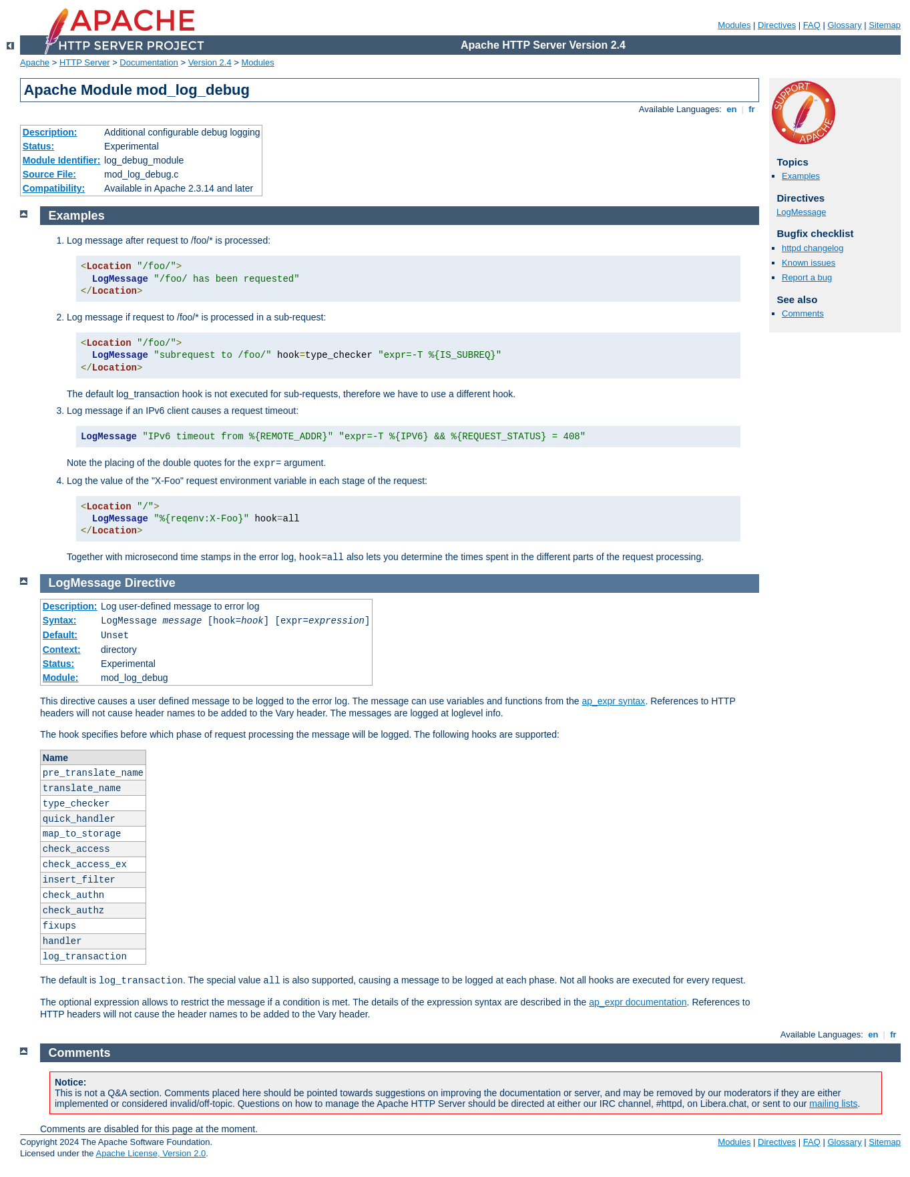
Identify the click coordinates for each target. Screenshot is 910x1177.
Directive (150, 583)
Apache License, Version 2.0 (150, 1153)
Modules (734, 25)
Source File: (49, 174)
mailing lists (833, 1103)
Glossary (844, 25)
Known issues (808, 263)
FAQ (812, 25)
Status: (38, 146)
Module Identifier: (62, 160)
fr (752, 109)
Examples (801, 176)
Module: (61, 677)
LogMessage (801, 212)
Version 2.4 (210, 62)
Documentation (149, 62)
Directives (777, 25)
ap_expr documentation (637, 1002)
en (731, 109)
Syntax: (60, 620)
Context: (62, 649)
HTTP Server (84, 62)
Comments (803, 313)
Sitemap (885, 25)
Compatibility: (54, 188)
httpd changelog (813, 248)
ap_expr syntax (613, 701)
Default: (60, 635)
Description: (50, 132)
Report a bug (807, 277)
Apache (34, 62)
